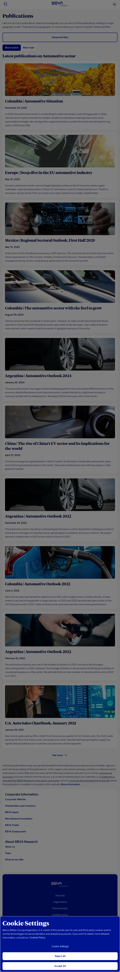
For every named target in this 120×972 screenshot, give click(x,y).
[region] (60, 944)
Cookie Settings (60, 946)
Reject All (60, 956)
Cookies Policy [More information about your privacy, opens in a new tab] (37, 937)
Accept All (60, 966)
